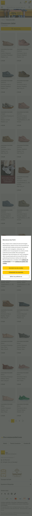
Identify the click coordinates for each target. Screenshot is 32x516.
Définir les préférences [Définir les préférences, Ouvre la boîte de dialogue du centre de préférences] (16, 276)
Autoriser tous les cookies (16, 268)
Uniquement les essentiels (16, 272)
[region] (16, 258)
